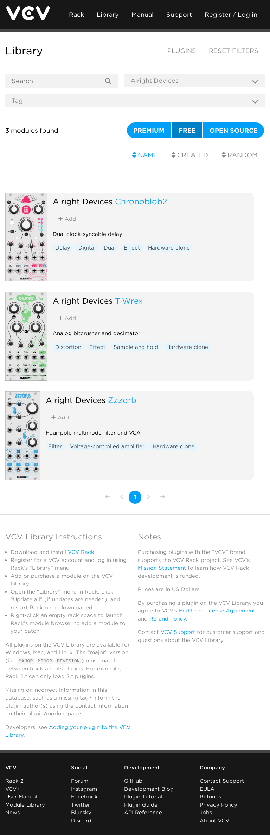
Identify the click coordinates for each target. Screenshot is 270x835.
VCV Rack (81, 552)
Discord (81, 820)
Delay (62, 248)
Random (240, 155)
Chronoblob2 (141, 201)
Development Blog (149, 789)
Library (108, 14)
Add (67, 219)
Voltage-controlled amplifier (107, 446)
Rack (76, 14)
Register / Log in (231, 14)
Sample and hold (136, 347)
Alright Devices (82, 201)
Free (187, 130)
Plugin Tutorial (143, 797)
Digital (87, 248)
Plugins (181, 50)
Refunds (210, 797)
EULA (207, 789)
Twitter (80, 805)
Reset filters (233, 50)
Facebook (84, 797)
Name (145, 155)
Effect (132, 248)
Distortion (68, 347)
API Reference (143, 812)
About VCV (214, 820)
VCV (11, 767)
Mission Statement (162, 568)
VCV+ (12, 789)
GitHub (133, 781)
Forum (79, 781)
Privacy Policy (218, 805)
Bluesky (81, 812)
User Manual (21, 797)
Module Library (25, 805)
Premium (149, 130)
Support (179, 14)
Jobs (206, 812)
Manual (142, 14)
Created (190, 155)
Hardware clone (169, 248)
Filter (55, 446)
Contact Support (222, 781)
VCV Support (178, 632)
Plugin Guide (141, 805)
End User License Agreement (217, 611)
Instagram (84, 789)
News (12, 812)
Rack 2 (14, 781)
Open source (234, 130)
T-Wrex (129, 300)
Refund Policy (167, 619)
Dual (110, 248)
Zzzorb (122, 400)
